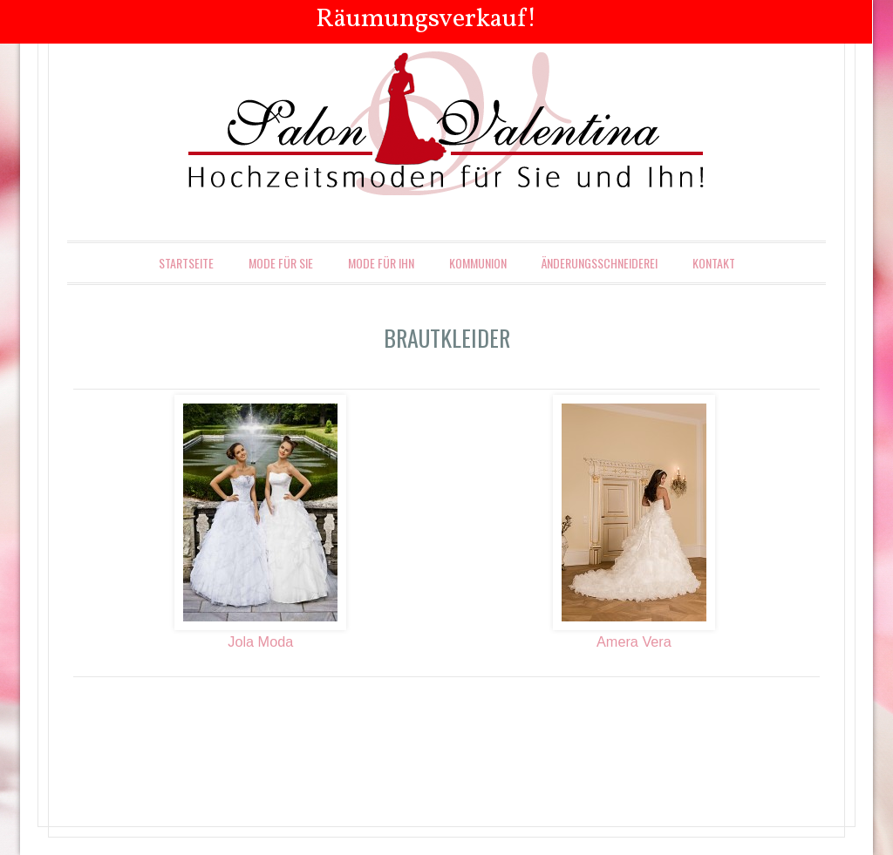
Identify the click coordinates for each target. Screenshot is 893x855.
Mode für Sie (281, 263)
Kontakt (713, 263)
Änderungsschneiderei (600, 263)
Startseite (186, 263)
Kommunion (478, 263)
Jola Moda (260, 641)
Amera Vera (633, 641)
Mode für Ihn (381, 263)
